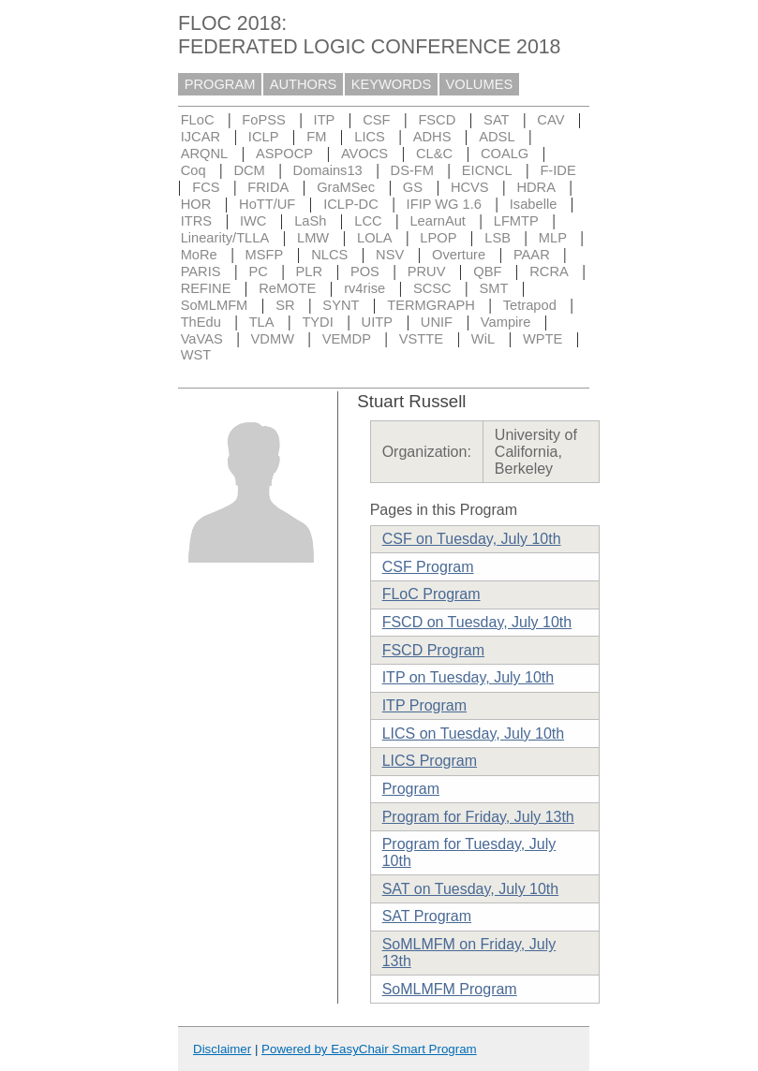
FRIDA (268, 187)
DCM (248, 170)
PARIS (201, 271)
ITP (324, 119)
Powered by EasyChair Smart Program (369, 1049)
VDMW (272, 338)
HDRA (536, 187)
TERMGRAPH (431, 305)
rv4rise (364, 288)
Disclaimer (222, 1049)
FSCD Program (433, 650)
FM (316, 136)
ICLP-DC (351, 204)
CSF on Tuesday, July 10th (471, 539)
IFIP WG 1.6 (444, 204)
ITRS (196, 220)
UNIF (437, 322)
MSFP (264, 254)
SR (284, 305)
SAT (496, 119)
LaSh (310, 220)
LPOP (438, 237)
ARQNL (205, 153)
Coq (193, 170)
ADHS (432, 136)
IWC (253, 220)
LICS (369, 136)
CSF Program (428, 567)
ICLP (263, 136)
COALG (504, 153)
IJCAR (200, 136)
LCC (367, 220)
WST (196, 354)
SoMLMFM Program (449, 989)
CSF (376, 119)
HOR (196, 204)
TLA (262, 322)
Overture (458, 254)
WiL (483, 338)
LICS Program (429, 761)
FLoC (198, 119)
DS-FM (412, 170)
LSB (497, 237)
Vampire (506, 322)
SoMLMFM (214, 305)
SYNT (340, 305)
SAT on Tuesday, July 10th (470, 889)
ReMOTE (287, 288)
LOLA (374, 237)
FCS (205, 187)
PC (257, 271)
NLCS (329, 254)
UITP (377, 322)
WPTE (542, 338)
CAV (550, 119)
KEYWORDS (391, 84)
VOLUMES (479, 84)
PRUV (427, 271)
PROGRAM (220, 84)
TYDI (317, 322)
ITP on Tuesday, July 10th (468, 677)
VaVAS (202, 338)
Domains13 (328, 170)
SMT (494, 288)
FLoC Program (431, 594)
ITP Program (424, 705)
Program (410, 789)
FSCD (436, 119)
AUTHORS (303, 84)
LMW (313, 237)
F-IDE (557, 170)
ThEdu (201, 322)
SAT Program (426, 916)
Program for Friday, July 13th (478, 817)
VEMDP (346, 338)
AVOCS (364, 153)
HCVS (470, 187)
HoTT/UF (267, 204)
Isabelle (533, 204)
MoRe (199, 254)
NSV (390, 254)
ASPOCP (284, 153)
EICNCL (487, 170)
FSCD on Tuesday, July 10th (477, 622)
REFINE (206, 288)
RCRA (549, 271)
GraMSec (346, 187)
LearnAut (437, 220)
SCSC (432, 288)
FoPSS (263, 119)
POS (364, 271)
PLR (309, 271)
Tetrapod (530, 305)
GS (413, 187)
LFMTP (516, 220)
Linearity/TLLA (225, 237)
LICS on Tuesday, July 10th (473, 733)
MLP (553, 237)
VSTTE (421, 338)
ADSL (496, 136)
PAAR (531, 254)
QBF (487, 271)
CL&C (434, 153)
